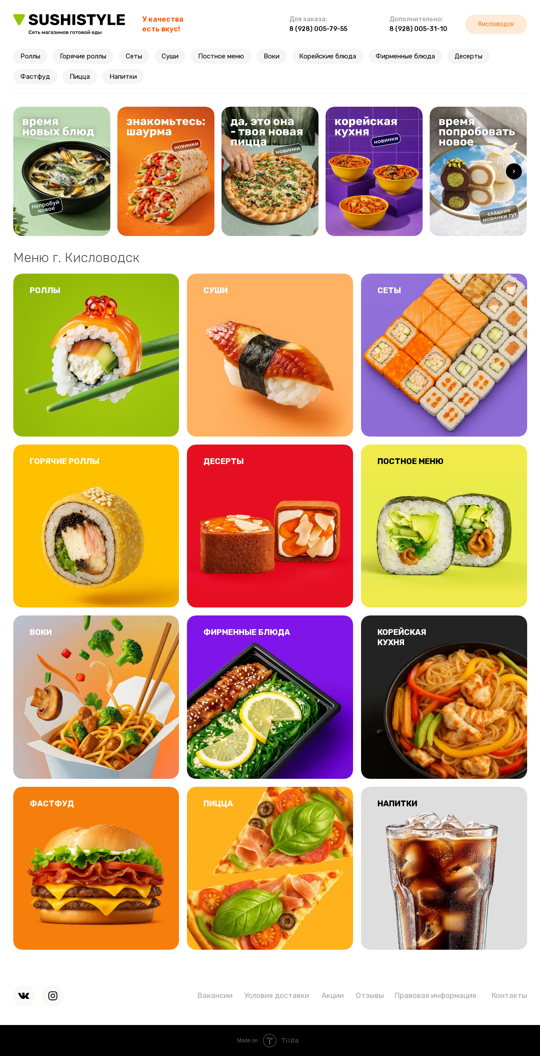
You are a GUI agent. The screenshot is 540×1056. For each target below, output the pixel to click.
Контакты (509, 995)
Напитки (123, 77)
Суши (170, 56)
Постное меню (221, 56)
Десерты (468, 56)
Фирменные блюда (405, 56)
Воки (272, 56)
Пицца (80, 77)
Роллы (30, 56)
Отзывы (370, 995)
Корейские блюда (327, 56)
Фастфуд (35, 77)
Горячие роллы (83, 56)
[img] (24, 995)
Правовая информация (435, 995)
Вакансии (215, 995)
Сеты (134, 56)
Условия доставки (276, 995)
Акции (333, 995)
